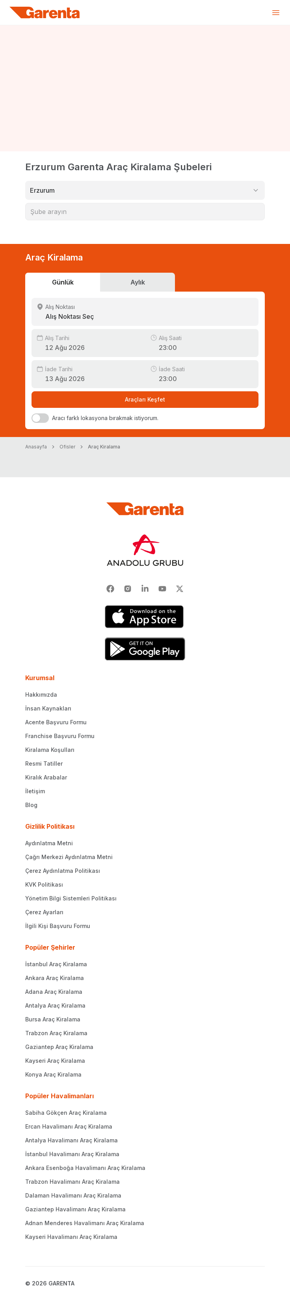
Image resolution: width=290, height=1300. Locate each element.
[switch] (40, 418)
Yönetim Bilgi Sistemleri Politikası (71, 898)
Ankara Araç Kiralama (54, 978)
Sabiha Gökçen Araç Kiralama (66, 1112)
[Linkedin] (145, 589)
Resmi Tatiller (44, 763)
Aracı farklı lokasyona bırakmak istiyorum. (105, 418)
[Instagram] (128, 589)
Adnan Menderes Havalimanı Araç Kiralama (84, 1223)
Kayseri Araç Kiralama (55, 1060)
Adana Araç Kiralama (53, 991)
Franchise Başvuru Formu (60, 736)
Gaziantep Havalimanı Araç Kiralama (75, 1209)
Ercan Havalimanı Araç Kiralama (68, 1126)
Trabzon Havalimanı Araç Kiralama (72, 1181)
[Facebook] (110, 589)
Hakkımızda (41, 694)
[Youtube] (162, 589)
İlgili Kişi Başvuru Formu (57, 925)
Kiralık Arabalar (46, 777)
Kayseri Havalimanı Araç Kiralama (71, 1236)
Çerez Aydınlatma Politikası (62, 870)
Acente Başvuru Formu (56, 722)
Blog (31, 805)
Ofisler (67, 447)
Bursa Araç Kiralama (52, 1019)
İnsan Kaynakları (48, 708)
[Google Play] (145, 649)
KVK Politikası (44, 884)
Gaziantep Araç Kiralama (59, 1046)
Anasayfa (36, 447)
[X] (180, 589)
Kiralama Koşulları (49, 749)
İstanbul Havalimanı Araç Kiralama (72, 1154)
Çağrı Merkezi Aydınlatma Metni (69, 857)
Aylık (137, 282)
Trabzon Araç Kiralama (56, 1033)
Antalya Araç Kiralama (55, 1005)
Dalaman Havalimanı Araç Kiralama (73, 1195)
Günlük (63, 282)
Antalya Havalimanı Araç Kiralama (71, 1140)
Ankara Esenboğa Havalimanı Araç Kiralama (85, 1167)
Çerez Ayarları (44, 912)
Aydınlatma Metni (49, 843)
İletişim (35, 791)
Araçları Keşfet (145, 399)
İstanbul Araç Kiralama (56, 964)
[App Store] (145, 616)
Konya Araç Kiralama (53, 1074)
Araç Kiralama (104, 447)
